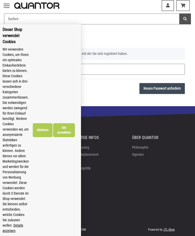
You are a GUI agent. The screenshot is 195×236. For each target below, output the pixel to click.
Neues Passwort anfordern (162, 88)
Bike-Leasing (80, 147)
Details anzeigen (84, 231)
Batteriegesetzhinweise (26, 175)
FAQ (74, 161)
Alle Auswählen (177, 213)
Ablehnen (155, 213)
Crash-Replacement (85, 154)
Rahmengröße (81, 168)
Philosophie (140, 147)
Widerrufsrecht (20, 168)
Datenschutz (19, 154)
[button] (168, 5)
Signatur (138, 154)
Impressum (18, 161)
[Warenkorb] (183, 5)
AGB (13, 147)
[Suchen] (92, 18)
